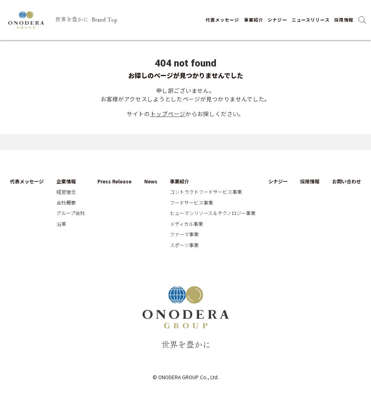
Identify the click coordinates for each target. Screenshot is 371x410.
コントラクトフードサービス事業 (206, 192)
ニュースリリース (311, 19)
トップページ (168, 114)
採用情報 (343, 19)
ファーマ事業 (184, 234)
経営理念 (66, 192)
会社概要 (66, 202)
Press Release (114, 181)
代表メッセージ (223, 19)
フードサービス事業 (191, 202)
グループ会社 (70, 213)
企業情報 (66, 181)
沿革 (61, 224)
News (150, 181)
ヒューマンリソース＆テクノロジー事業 (213, 213)
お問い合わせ (346, 181)
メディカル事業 (186, 224)
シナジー (277, 19)
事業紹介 (253, 19)
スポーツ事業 (184, 245)
